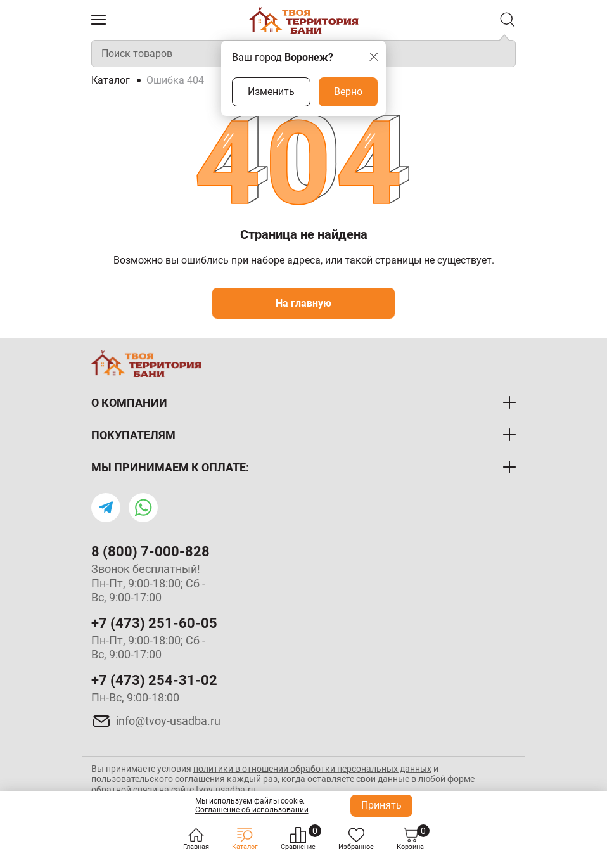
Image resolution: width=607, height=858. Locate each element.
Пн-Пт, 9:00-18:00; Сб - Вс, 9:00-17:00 (148, 648)
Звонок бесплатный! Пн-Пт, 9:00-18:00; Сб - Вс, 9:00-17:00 (148, 583)
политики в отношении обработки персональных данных (312, 769)
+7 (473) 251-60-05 (154, 623)
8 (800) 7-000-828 (150, 552)
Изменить (271, 92)
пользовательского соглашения (158, 779)
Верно (348, 92)
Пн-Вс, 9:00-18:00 (135, 697)
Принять (381, 805)
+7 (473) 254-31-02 (154, 680)
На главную (303, 303)
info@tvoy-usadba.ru (168, 720)
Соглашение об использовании (252, 809)
